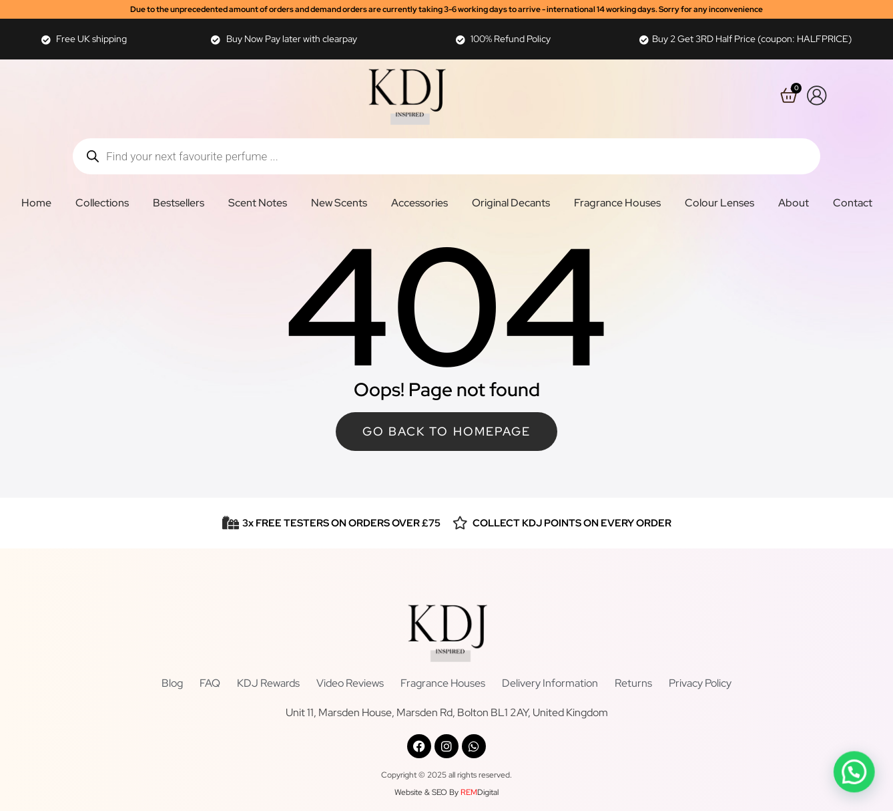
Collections (102, 203)
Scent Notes (257, 203)
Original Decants (511, 203)
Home (36, 203)
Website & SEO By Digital (446, 792)
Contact (852, 203)
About (793, 203)
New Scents (339, 203)
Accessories (419, 203)
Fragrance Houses (617, 203)
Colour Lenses (719, 203)
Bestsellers (178, 203)
